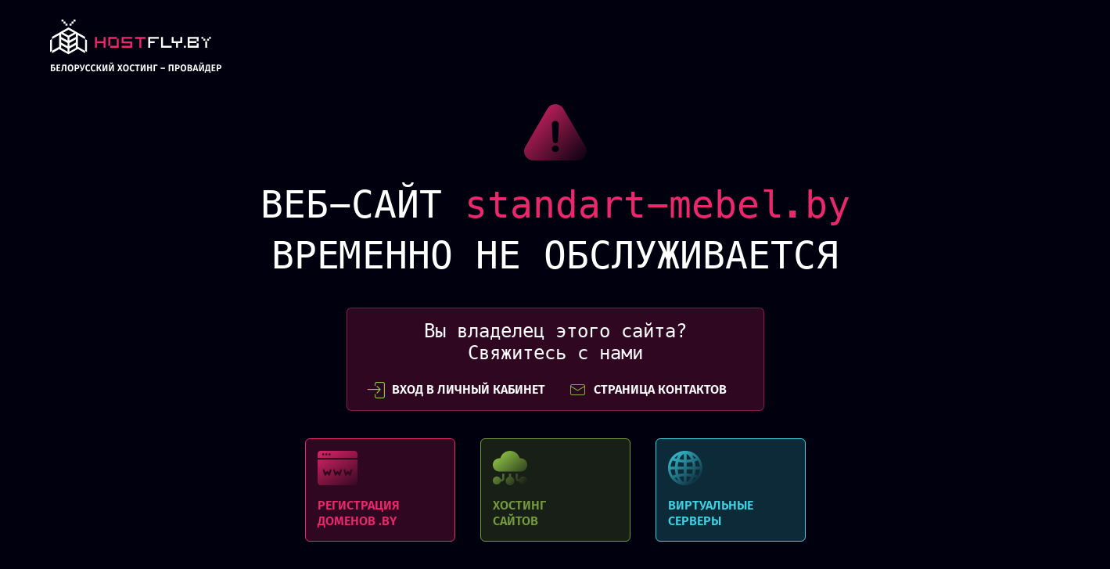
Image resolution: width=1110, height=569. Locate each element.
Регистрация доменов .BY (380, 490)
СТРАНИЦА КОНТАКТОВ (648, 389)
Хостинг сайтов (555, 490)
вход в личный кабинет (456, 389)
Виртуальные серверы (731, 490)
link (135, 50)
